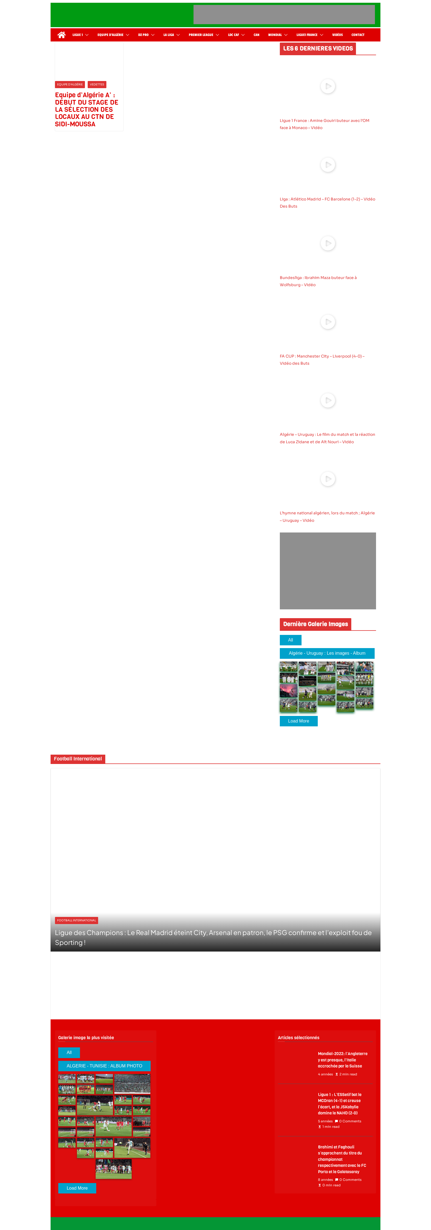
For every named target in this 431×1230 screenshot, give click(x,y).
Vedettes (97, 84)
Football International (76, 920)
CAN (256, 35)
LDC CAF (233, 35)
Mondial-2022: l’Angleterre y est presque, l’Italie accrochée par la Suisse (343, 1060)
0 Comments (348, 1121)
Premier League (201, 35)
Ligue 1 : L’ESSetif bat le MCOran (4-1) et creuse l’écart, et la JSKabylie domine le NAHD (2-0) (339, 1104)
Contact (358, 35)
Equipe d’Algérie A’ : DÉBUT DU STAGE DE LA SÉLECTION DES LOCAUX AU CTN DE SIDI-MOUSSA (86, 110)
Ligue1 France (307, 35)
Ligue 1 (78, 35)
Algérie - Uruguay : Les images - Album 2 (327, 655)
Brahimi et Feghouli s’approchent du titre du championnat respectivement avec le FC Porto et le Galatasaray (342, 1159)
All (290, 640)
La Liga (169, 35)
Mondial (275, 35)
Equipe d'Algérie (70, 84)
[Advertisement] (284, 14)
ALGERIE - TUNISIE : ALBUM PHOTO (104, 1066)
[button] (86, 35)
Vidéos (337, 35)
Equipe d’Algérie (110, 35)
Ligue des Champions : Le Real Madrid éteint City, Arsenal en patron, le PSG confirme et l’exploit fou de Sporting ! (213, 937)
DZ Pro (143, 35)
